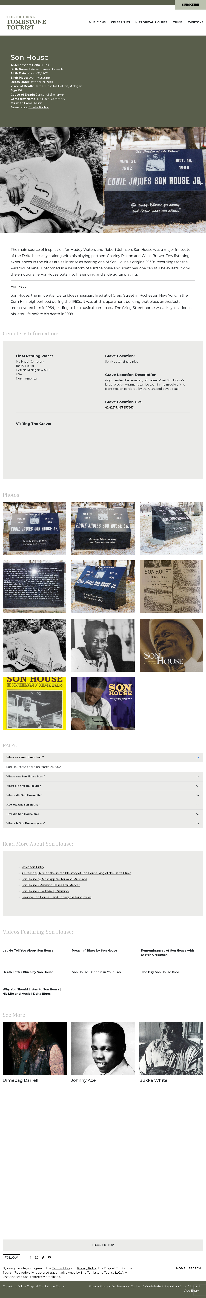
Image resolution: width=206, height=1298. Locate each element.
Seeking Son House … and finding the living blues (56, 897)
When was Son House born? (25, 757)
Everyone (195, 22)
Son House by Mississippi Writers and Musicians (54, 879)
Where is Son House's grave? (25, 823)
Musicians (97, 22)
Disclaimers (119, 1286)
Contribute (153, 1286)
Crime (177, 22)
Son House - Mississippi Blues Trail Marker (51, 885)
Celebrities (120, 22)
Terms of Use (61, 1268)
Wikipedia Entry (33, 867)
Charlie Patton (38, 107)
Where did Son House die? (24, 795)
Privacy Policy (86, 1268)
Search (195, 1268)
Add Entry (191, 1290)
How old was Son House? (23, 804)
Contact (136, 1286)
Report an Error (175, 1286)
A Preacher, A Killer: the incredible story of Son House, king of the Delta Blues (76, 873)
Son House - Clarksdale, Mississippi (45, 891)
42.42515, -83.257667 (119, 407)
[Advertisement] (103, 1167)
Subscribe (190, 4)
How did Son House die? (22, 814)
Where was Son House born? (25, 776)
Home (180, 1268)
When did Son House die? (23, 786)
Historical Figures (151, 22)
